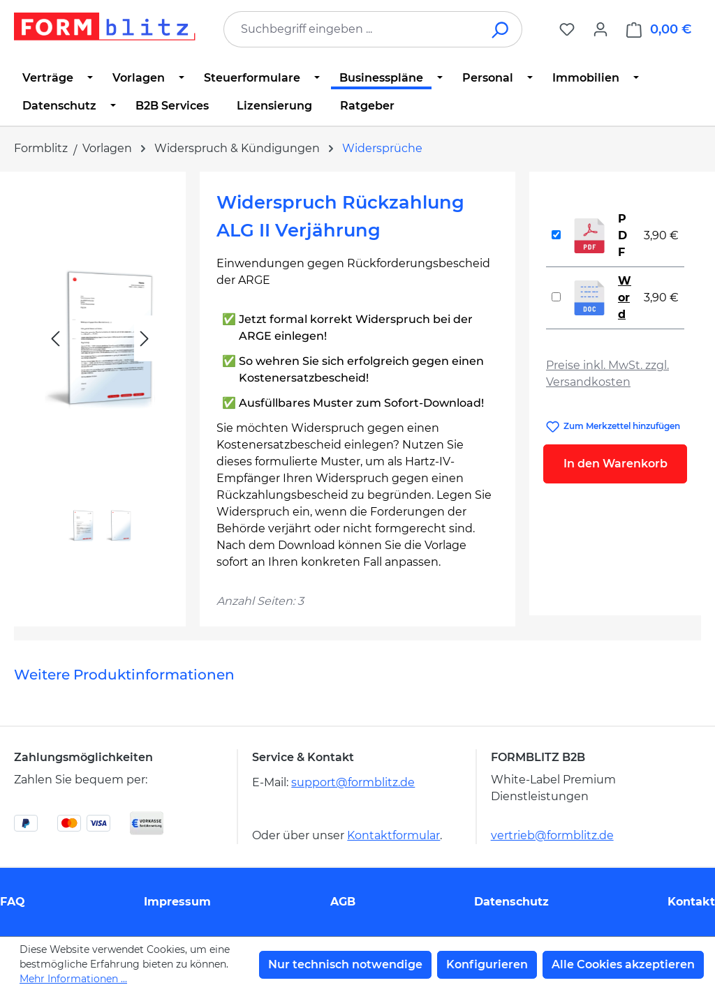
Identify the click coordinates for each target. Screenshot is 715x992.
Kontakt (691, 901)
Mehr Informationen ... (73, 978)
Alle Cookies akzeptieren (623, 964)
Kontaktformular (393, 835)
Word (624, 297)
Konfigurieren (487, 964)
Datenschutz (511, 901)
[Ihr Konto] (600, 29)
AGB (342, 901)
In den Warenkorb (615, 463)
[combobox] (351, 29)
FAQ (12, 901)
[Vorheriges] (55, 338)
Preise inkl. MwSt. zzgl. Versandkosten (607, 374)
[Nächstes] (144, 338)
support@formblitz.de (353, 782)
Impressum (177, 901)
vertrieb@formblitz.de (552, 835)
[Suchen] (501, 29)
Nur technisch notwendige (345, 964)
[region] (100, 370)
